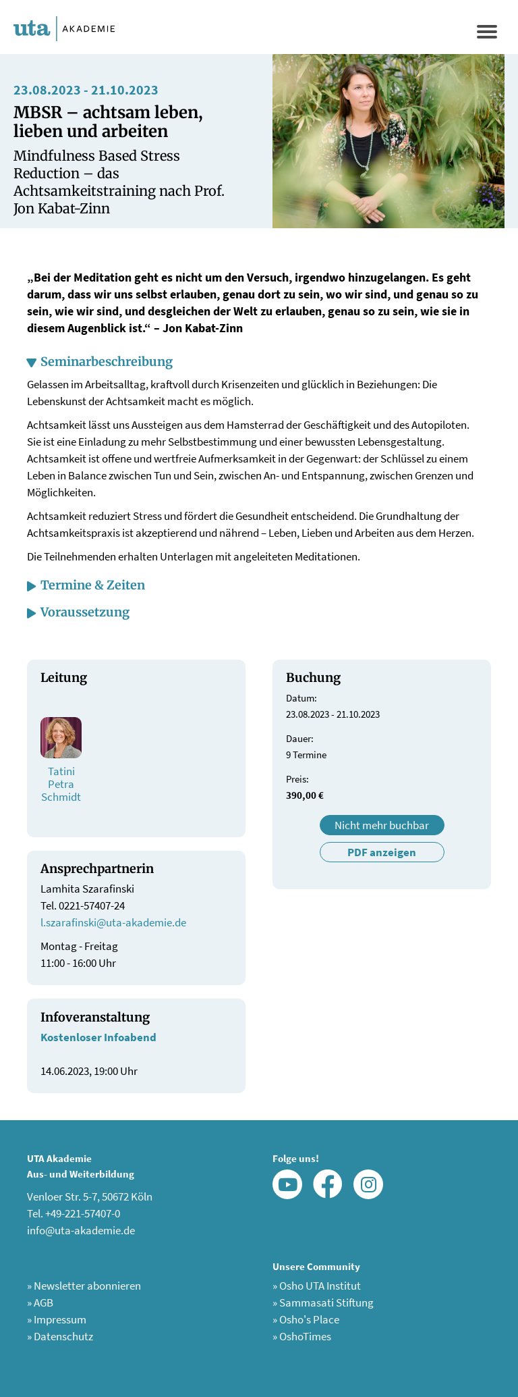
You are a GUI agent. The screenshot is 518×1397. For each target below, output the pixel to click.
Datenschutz (60, 1336)
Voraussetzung (85, 612)
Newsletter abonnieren (84, 1285)
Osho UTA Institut (316, 1285)
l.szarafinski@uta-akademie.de (113, 922)
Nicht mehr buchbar (382, 825)
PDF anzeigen (381, 852)
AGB (40, 1302)
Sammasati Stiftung (323, 1302)
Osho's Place (305, 1319)
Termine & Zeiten (92, 585)
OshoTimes (301, 1336)
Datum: (301, 697)
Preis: (297, 778)
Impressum (56, 1319)
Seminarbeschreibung (106, 361)
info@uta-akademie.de (81, 1230)
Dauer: (300, 738)
